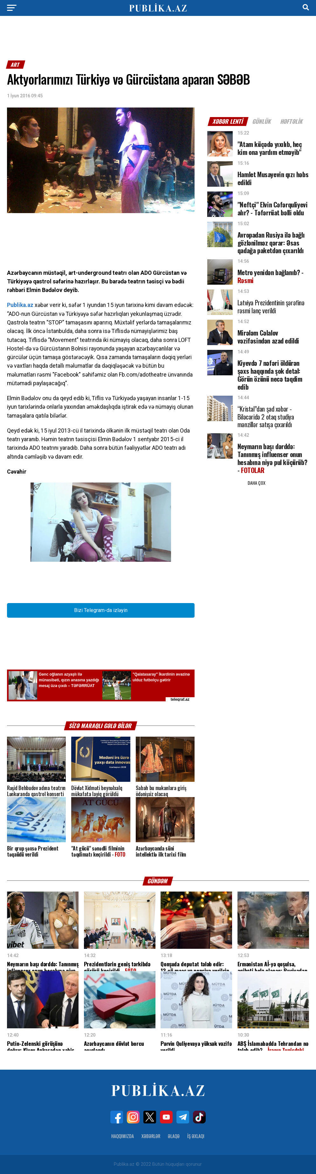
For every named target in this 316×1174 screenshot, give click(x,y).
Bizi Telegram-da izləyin (100, 610)
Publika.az (20, 305)
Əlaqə (174, 1136)
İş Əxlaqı (195, 1136)
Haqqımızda (122, 1136)
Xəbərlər (150, 1136)
